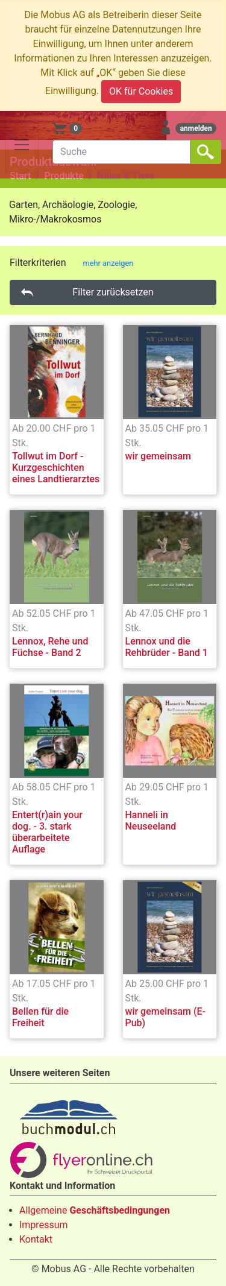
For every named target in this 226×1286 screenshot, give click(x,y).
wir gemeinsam (158, 456)
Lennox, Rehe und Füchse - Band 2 (50, 646)
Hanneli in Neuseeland (151, 820)
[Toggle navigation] (22, 145)
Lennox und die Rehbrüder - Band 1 (166, 646)
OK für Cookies (141, 91)
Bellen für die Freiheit (40, 1017)
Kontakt (35, 1239)
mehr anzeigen (108, 263)
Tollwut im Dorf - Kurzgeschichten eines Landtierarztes (55, 467)
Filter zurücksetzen (112, 292)
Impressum (43, 1225)
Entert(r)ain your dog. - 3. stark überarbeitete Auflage (47, 832)
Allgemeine (94, 1210)
